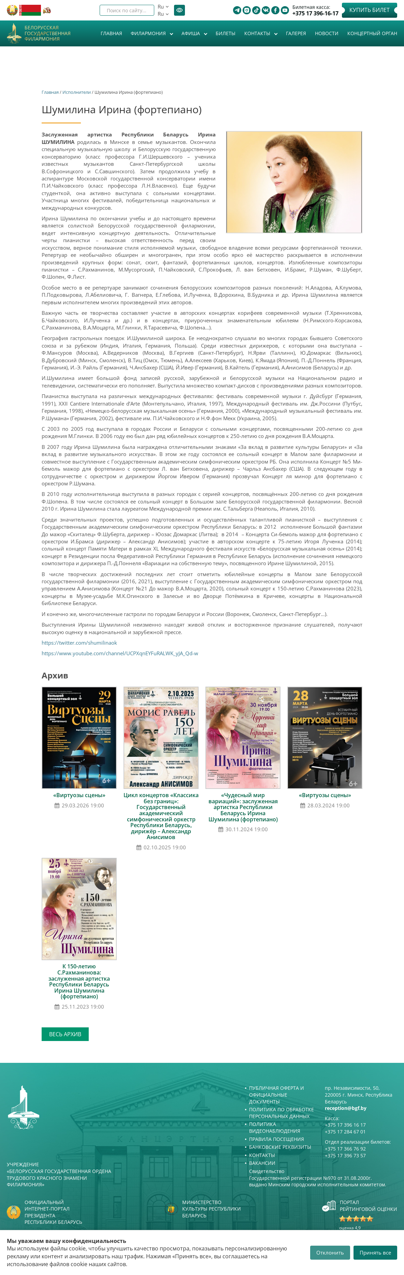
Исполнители (76, 92)
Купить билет (369, 10)
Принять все (375, 1252)
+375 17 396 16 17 (345, 1125)
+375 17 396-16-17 (315, 13)
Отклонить (330, 1252)
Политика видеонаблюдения (274, 1127)
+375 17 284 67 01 (345, 1131)
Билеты (225, 33)
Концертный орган (372, 33)
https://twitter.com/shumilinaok (79, 642)
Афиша (191, 33)
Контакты (258, 33)
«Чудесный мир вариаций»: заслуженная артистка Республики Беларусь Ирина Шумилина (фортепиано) (243, 807)
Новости (326, 33)
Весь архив (65, 1034)
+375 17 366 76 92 (345, 1148)
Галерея (296, 33)
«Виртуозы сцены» (79, 795)
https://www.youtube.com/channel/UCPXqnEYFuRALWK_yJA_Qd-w (120, 653)
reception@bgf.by (345, 1108)
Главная (111, 33)
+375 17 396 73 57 (345, 1155)
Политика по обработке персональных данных (281, 1112)
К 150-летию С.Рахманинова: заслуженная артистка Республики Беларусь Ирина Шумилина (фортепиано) (79, 981)
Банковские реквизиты (280, 1147)
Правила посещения (276, 1139)
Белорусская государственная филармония (48, 33)
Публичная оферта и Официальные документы (276, 1094)
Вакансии (262, 1163)
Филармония (149, 33)
